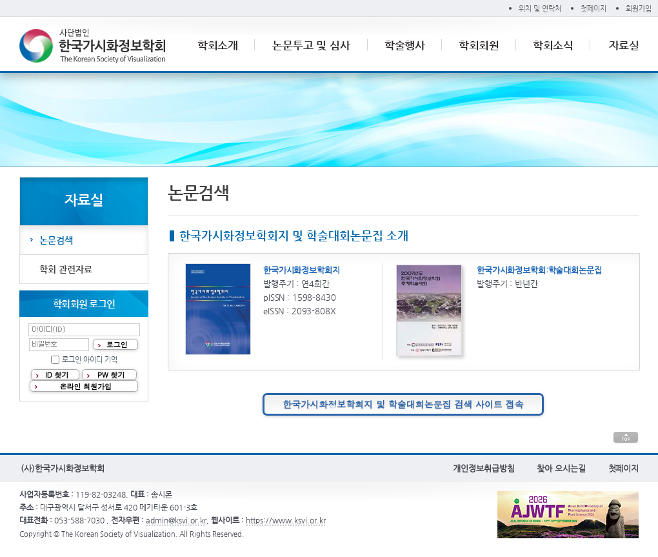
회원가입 (639, 9)
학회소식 (553, 45)
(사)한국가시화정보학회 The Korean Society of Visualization (92, 45)
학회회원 (479, 45)
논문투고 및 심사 (311, 45)
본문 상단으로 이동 (626, 437)
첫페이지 (593, 9)
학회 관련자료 (65, 269)
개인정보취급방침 (483, 468)
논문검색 (56, 240)
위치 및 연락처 (540, 9)
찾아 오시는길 (561, 468)
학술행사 (405, 45)
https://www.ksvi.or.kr (286, 520)
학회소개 (218, 45)
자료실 (624, 45)
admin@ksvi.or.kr (176, 520)
